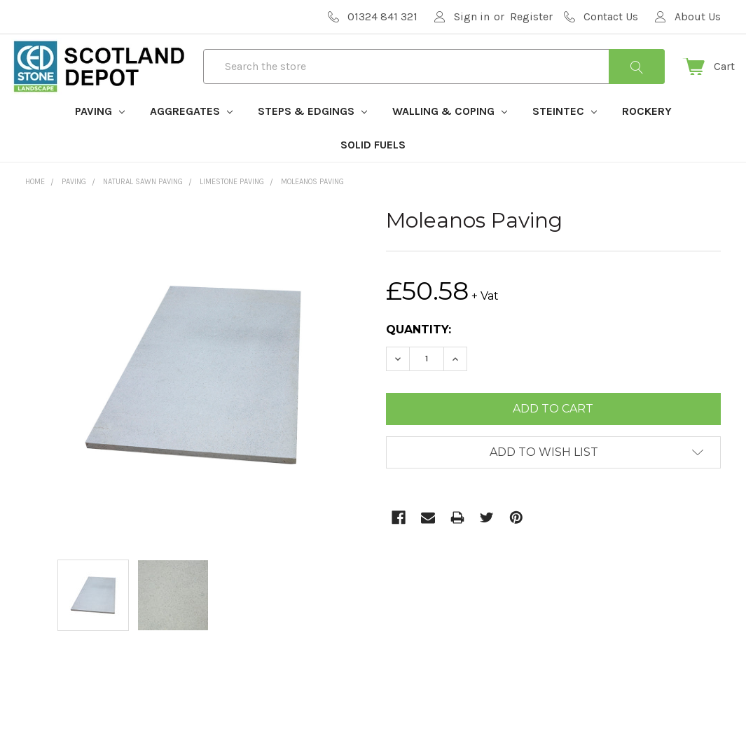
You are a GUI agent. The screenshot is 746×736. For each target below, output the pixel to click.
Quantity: (418, 350)
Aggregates (191, 132)
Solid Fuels (373, 165)
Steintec (564, 132)
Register (531, 16)
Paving (100, 132)
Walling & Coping (449, 132)
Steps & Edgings (312, 132)
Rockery (647, 132)
